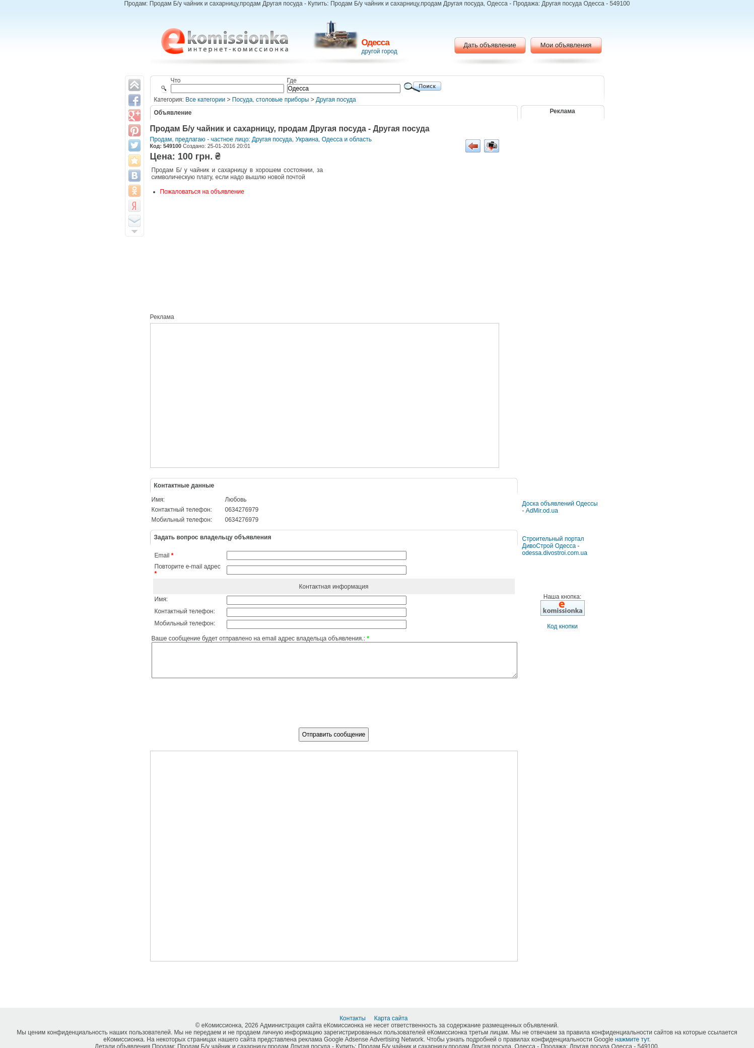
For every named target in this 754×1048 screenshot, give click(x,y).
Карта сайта (391, 1018)
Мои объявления (565, 45)
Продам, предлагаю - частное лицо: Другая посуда (221, 139)
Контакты (353, 1018)
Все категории (205, 99)
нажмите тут (632, 1039)
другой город (379, 51)
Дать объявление (489, 45)
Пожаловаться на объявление (202, 191)
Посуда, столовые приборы (270, 99)
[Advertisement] (419, 241)
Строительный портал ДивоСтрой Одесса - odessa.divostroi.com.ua (554, 545)
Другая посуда (336, 99)
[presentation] (333, 708)
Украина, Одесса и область (333, 139)
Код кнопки (562, 626)
